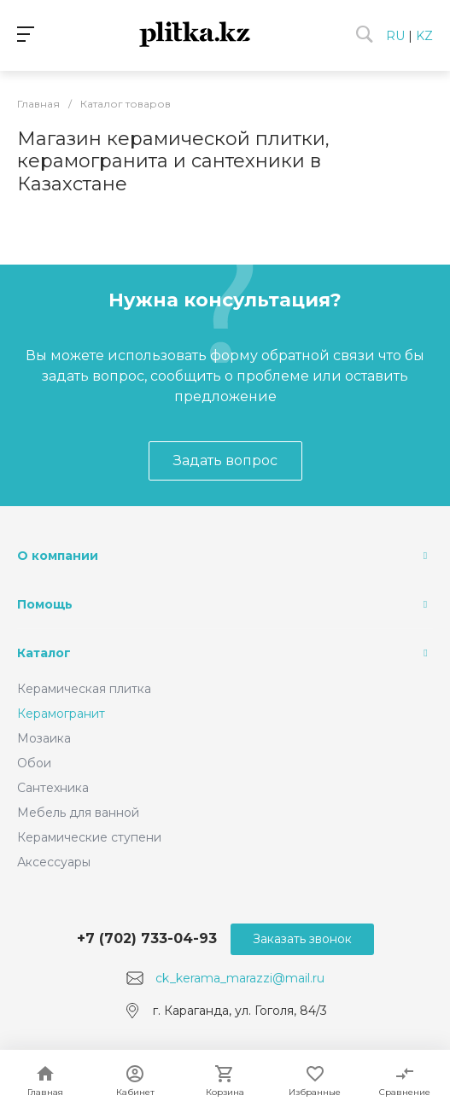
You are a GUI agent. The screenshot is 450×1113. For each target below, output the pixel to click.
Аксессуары (54, 862)
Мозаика (44, 738)
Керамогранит (61, 713)
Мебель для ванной (78, 812)
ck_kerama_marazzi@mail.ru (239, 978)
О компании (57, 555)
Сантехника (53, 787)
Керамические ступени (89, 837)
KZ (424, 36)
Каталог (44, 653)
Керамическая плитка (84, 688)
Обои (34, 763)
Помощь (45, 604)
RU (395, 36)
